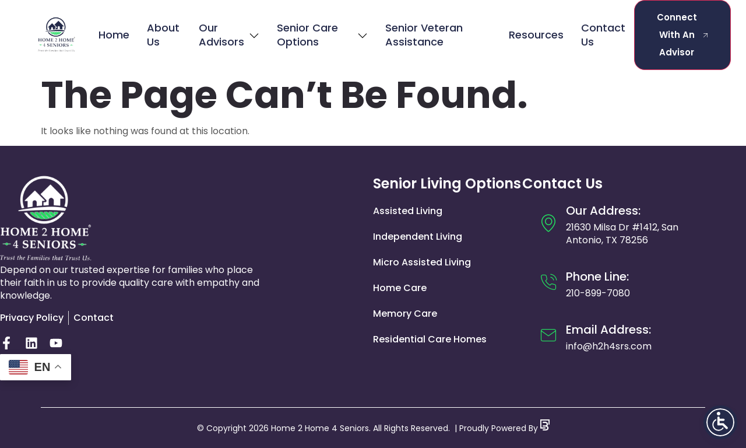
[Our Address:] (548, 223)
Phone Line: (597, 276)
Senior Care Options (322, 34)
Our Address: (603, 210)
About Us (163, 34)
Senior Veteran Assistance (424, 34)
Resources (536, 34)
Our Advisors (229, 34)
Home (113, 34)
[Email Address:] (548, 335)
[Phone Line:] (548, 282)
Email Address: (608, 329)
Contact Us (603, 34)
